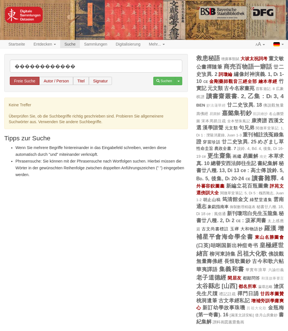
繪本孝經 (268, 81)
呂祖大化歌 (252, 253)
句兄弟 (246, 127)
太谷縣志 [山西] (217, 286)
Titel (81, 81)
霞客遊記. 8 (265, 89)
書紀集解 (267, 163)
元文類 (215, 88)
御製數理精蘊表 (242, 207)
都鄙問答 (251, 278)
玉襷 (234, 228)
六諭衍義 (276, 270)
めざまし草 (271, 142)
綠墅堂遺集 (261, 199)
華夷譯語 (207, 269)
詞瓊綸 (225, 74)
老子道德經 (211, 277)
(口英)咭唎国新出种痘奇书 (227, 245)
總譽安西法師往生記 (233, 163)
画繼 (237, 156)
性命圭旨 (204, 148)
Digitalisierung (128, 44)
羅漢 (270, 228)
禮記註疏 (227, 294)
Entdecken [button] (44, 44)
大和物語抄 (251, 228)
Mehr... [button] (157, 44)
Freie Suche (24, 81)
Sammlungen (95, 44)
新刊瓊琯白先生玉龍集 (252, 213)
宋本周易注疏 (213, 121)
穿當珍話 (211, 141)
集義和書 (231, 269)
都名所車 (247, 286)
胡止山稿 (212, 199)
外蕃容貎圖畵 (210, 185)
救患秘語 (208, 58)
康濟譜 (259, 120)
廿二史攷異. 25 (239, 142)
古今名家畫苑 (239, 88)
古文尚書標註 (215, 228)
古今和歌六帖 (268, 261)
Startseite (16, 44)
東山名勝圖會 (269, 237)
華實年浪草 (256, 269)
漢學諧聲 (212, 127)
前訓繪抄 (260, 114)
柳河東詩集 (223, 254)
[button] (260, 44)
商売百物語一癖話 (248, 66)
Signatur (100, 81)
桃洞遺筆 (206, 300)
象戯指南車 (218, 206)
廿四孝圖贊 (272, 293)
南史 (263, 157)
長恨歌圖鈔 (237, 261)
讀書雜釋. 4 (268, 178)
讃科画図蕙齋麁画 (228, 322)
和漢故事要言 (272, 278)
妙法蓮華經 (216, 105)
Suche (70, 44)
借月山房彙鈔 (266, 315)
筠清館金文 (235, 199)
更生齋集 (219, 155)
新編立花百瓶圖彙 (247, 186)
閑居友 (234, 277)
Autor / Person (56, 81)
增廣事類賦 (230, 59)
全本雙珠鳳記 (238, 121)
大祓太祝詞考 (253, 58)
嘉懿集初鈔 (237, 113)
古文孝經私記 (234, 300)
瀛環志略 (265, 287)
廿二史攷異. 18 (244, 105)
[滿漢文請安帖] (242, 315)
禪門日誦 (248, 293)
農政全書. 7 (225, 148)
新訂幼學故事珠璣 (224, 307)
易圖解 (215, 114)
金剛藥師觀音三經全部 (233, 81)
